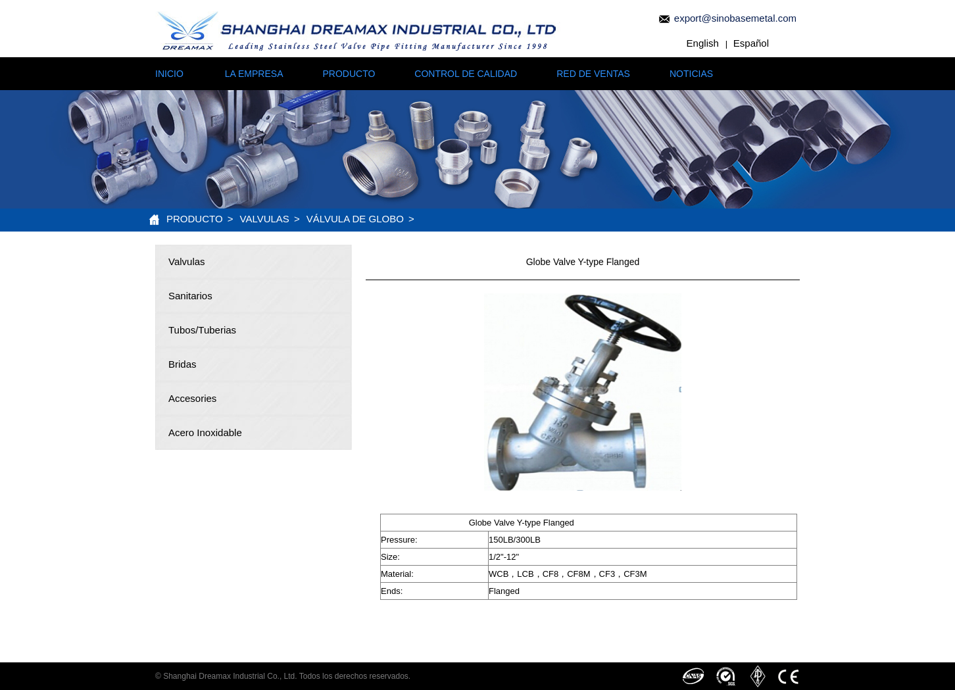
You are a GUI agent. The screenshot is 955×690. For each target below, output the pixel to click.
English (703, 43)
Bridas (182, 364)
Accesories (192, 398)
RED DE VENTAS (593, 73)
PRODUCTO (348, 73)
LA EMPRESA (254, 73)
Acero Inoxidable (205, 432)
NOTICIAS (691, 73)
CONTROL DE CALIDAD (465, 73)
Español (751, 43)
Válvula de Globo (355, 218)
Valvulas (264, 218)
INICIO (169, 73)
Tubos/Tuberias (202, 329)
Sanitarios (190, 295)
